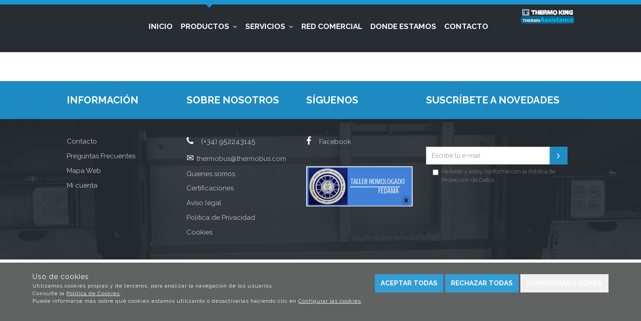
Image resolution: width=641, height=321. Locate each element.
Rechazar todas (482, 283)
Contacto (466, 26)
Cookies (199, 232)
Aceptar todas (409, 283)
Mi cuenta (82, 185)
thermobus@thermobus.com (241, 159)
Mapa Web (84, 171)
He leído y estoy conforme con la (494, 175)
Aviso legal (204, 203)
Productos (209, 26)
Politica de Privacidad (221, 218)
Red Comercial (331, 26)
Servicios (269, 26)
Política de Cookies (93, 293)
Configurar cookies (564, 283)
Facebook (328, 142)
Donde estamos (403, 26)
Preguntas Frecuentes (101, 156)
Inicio (161, 26)
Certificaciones (210, 188)
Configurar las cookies (329, 301)
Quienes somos (211, 174)
